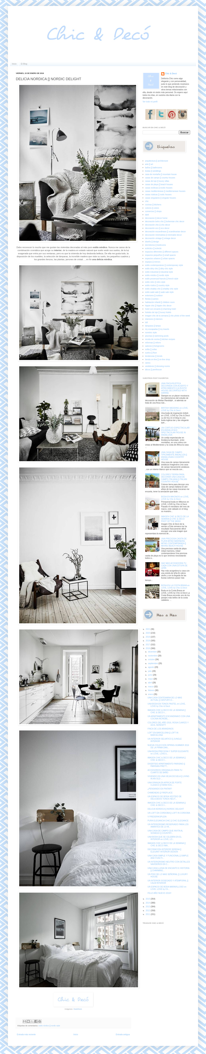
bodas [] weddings (153, 171)
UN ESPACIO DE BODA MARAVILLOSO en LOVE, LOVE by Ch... (167, 888)
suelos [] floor (151, 353)
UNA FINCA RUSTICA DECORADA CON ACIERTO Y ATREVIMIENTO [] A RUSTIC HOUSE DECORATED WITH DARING (174, 388)
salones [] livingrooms (154, 346)
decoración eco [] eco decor (157, 228)
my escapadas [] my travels (157, 329)
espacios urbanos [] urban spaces (160, 258)
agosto (151, 667)
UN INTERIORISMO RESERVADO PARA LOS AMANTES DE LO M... (168, 825)
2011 (148, 914)
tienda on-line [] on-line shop (157, 359)
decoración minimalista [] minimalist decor (163, 235)
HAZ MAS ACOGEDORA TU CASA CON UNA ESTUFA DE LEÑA (174, 565)
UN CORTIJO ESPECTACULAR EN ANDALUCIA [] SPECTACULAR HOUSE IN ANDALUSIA (175, 431)
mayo (150, 679)
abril (150, 683)
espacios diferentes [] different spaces (161, 252)
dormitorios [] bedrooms (155, 245)
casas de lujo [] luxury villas (157, 181)
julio (150, 671)
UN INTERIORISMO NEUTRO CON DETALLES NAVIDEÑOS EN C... (169, 863)
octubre (151, 659)
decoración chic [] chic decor (157, 225)
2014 (148, 903)
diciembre (152, 652)
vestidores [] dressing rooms (157, 366)
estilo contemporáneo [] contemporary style (164, 265)
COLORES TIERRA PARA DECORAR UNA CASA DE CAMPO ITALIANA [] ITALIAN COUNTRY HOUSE (174, 478)
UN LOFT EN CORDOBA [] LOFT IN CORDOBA (169, 813)
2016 (148, 648)
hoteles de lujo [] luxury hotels (158, 312)
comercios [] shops (153, 211)
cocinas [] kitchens (153, 205)
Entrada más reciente (26, 1034)
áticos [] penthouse (153, 369)
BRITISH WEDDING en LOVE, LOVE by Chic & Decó (174, 409)
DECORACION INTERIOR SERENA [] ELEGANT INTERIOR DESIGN (164, 850)
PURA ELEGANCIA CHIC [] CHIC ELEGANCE (168, 821)
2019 (148, 637)
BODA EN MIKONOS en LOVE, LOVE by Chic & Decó (175, 498)
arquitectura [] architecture (156, 161)
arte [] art (149, 164)
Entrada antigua (123, 1034)
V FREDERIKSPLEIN (157, 817)
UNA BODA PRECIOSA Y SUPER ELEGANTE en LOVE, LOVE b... (168, 752)
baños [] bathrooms (153, 168)
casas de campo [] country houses (160, 178)
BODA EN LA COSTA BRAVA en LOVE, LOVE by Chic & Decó (175, 586)
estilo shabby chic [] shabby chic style (161, 289)
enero (151, 694)
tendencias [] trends (153, 356)
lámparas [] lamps (153, 326)
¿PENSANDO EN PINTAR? (160, 789)
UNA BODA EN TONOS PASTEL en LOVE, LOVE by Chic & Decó (167, 705)
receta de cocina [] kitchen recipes (160, 339)
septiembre (153, 663)
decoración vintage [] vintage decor (160, 238)
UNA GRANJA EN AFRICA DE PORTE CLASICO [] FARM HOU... (165, 784)
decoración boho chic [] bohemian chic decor (164, 221)
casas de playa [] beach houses (159, 184)
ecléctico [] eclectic (153, 248)
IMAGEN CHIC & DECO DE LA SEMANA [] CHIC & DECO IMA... (167, 844)
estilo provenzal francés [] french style (161, 279)
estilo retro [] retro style (155, 282)
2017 (148, 645)
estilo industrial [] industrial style (159, 272)
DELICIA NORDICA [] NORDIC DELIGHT (166, 809)
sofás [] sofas (151, 349)
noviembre (153, 656)
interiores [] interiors (154, 319)
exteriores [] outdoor (154, 295)
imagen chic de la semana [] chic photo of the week (167, 316)
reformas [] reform (153, 343)
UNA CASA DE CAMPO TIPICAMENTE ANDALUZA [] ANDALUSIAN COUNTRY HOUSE (174, 456)
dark (147, 215)
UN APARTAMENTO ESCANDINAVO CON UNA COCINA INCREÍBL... (169, 717)
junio (150, 675)
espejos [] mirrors (152, 262)
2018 (148, 641)
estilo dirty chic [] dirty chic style (159, 269)
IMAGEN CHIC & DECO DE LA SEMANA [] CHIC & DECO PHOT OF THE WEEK (175, 518)
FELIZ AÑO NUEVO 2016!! (159, 893)
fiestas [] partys (151, 299)
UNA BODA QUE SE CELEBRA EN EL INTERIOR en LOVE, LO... (165, 838)
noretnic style (151, 332)
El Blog (24, 64)
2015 (148, 899)
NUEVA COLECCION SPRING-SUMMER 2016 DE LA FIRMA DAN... (168, 746)
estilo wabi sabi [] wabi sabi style (159, 292)
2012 (148, 910)
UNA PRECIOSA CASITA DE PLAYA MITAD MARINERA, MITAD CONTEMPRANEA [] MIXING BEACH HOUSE (174, 542)
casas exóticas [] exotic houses (159, 188)
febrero (151, 690)
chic (147, 201)
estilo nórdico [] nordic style (49, 1026)
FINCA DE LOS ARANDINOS (161, 729)
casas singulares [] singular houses (160, 198)
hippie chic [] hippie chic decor (158, 306)
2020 (148, 633)
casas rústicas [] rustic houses (158, 194)
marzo (151, 687)
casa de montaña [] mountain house (161, 174)
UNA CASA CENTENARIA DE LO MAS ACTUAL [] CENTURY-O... (165, 699)
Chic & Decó (171, 73)
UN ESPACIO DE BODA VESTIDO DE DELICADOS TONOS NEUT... (165, 797)
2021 (148, 629)
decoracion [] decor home (156, 218)
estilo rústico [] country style (157, 285)
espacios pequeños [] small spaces (160, 255)
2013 (148, 906)
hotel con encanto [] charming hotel (160, 309)
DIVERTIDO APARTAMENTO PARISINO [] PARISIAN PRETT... (166, 765)
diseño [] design (152, 242)
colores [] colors (152, 208)
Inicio (14, 64)
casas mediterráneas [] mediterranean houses (165, 191)
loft (146, 322)
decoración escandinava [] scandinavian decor (165, 231)
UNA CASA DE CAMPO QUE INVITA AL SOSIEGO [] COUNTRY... (165, 832)
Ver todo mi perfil (150, 102)
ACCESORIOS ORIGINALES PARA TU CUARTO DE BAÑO (165, 771)
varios (148, 363)
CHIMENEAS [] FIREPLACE (160, 793)
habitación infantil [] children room (160, 302)
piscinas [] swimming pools (157, 336)
